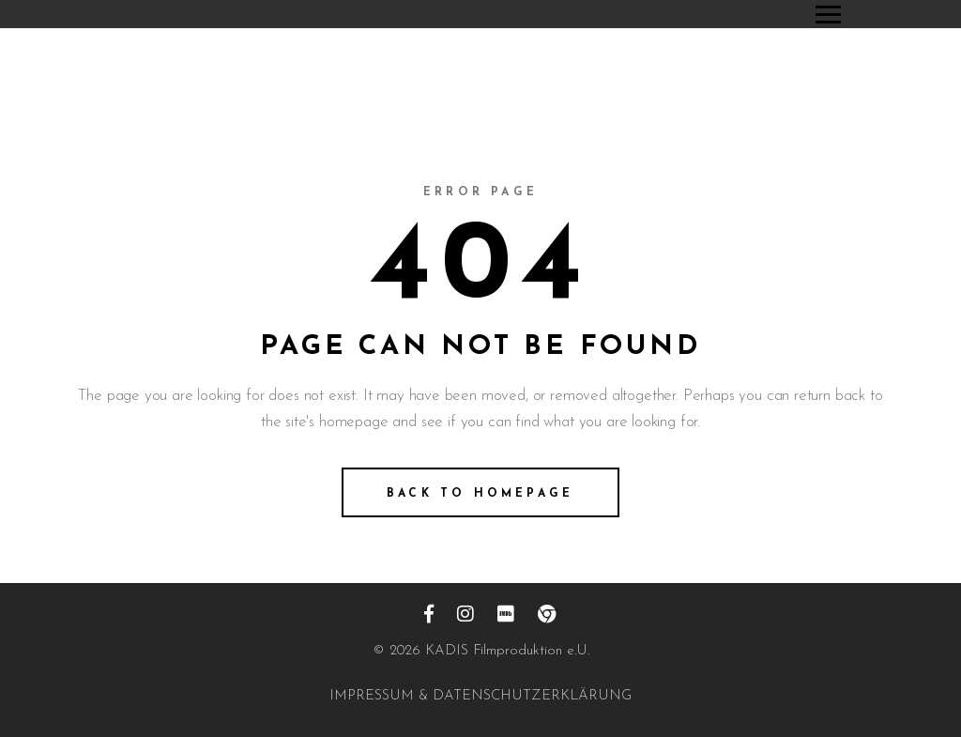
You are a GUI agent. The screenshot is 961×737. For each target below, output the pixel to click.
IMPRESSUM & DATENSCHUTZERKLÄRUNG (480, 696)
